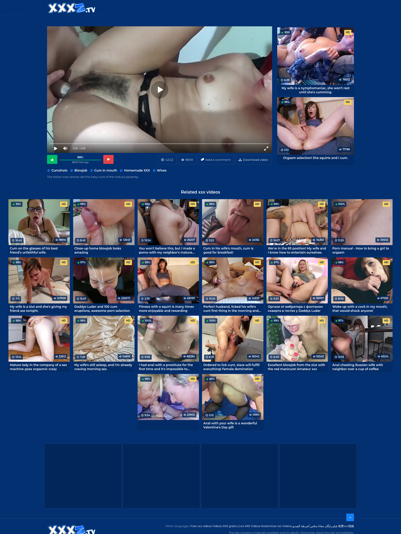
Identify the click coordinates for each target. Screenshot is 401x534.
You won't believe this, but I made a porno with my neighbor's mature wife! (167, 250)
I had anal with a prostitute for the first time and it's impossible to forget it (166, 367)
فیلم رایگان (331, 526)
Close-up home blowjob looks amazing (97, 250)
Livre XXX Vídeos (248, 526)
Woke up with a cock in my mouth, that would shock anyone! (359, 308)
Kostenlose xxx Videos (276, 526)
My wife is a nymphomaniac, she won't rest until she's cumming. (316, 90)
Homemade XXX (137, 170)
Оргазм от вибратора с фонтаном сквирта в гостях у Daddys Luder (295, 308)
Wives (161, 170)
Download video (255, 160)
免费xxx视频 (346, 526)
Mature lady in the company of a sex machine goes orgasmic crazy (38, 367)
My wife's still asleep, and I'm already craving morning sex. (103, 367)
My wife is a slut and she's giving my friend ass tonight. (38, 308)
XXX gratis (226, 7)
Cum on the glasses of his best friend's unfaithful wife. (34, 250)
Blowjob (80, 170)
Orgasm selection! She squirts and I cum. (315, 158)
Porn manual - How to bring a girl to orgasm (360, 250)
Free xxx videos (201, 526)
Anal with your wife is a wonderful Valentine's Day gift (230, 425)
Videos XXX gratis (225, 526)
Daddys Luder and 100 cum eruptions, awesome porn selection (102, 308)
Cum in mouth (105, 170)
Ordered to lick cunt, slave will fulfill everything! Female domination (231, 367)
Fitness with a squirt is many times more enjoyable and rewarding (166, 308)
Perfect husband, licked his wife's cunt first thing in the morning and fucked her (231, 308)
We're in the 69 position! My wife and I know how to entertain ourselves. (297, 250)
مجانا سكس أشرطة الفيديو (308, 526)
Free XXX (201, 7)
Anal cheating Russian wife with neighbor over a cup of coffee (357, 367)
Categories (146, 7)
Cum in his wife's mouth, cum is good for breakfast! (228, 250)
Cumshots (59, 170)
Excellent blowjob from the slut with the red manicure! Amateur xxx (296, 367)
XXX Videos (175, 7)
